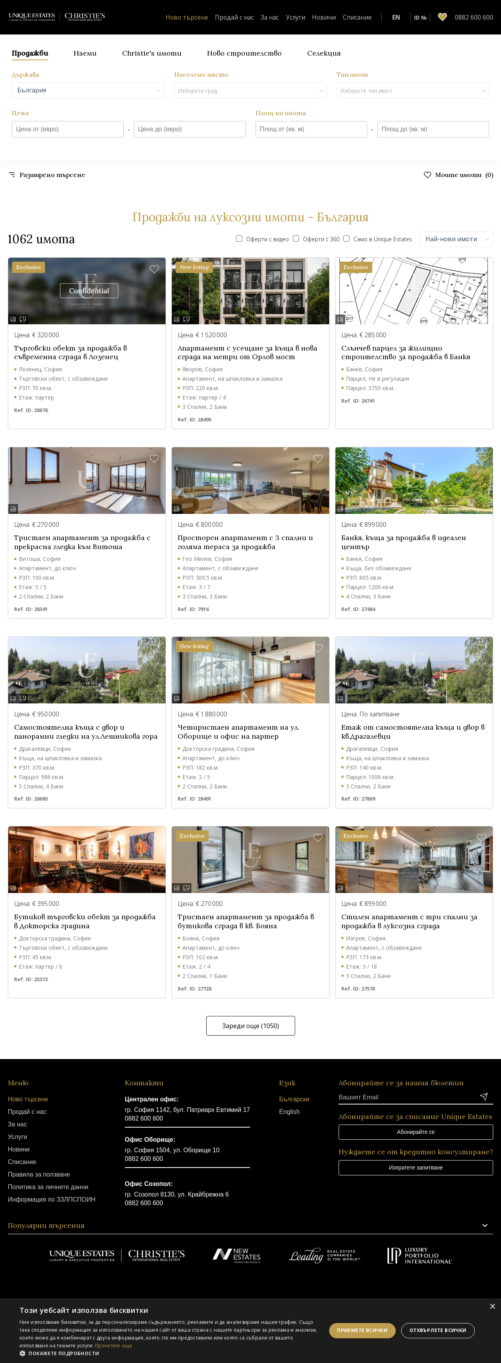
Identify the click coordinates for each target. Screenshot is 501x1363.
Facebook (211, 1286)
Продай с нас (250, 17)
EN (396, 17)
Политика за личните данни (48, 1187)
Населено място (201, 74)
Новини (331, 17)
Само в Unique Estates (377, 239)
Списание (360, 17)
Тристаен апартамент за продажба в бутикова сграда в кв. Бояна (246, 921)
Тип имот (352, 74)
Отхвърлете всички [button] (438, 1330)
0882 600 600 (144, 1118)
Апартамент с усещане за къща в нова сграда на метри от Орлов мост (247, 353)
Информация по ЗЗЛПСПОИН (52, 1199)
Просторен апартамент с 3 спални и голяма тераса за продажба (245, 542)
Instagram (263, 1286)
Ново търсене (208, 17)
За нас (282, 17)
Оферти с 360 (316, 239)
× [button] (492, 1307)
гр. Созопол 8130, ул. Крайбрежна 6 (177, 1194)
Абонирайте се (416, 1132)
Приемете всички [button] (362, 1330)
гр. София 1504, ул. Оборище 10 (172, 1150)
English (289, 1111)
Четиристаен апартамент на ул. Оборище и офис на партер (238, 732)
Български (294, 1099)
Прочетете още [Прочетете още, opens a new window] (113, 1345)
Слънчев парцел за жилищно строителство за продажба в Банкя (405, 353)
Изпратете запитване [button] (416, 1167)
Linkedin (290, 1286)
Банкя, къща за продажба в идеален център (403, 542)
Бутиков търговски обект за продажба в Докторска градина (85, 921)
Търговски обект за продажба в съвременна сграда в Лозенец (70, 353)
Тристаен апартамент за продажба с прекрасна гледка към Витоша (82, 542)
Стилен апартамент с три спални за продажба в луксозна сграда (409, 921)
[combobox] (88, 90)
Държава (25, 74)
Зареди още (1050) (250, 1025)
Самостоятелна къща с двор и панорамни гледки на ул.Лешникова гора (86, 732)
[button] (154, 269)
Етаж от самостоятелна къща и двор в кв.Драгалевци (413, 732)
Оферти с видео (262, 239)
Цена (20, 113)
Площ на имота (281, 113)
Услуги (306, 17)
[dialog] (250, 1330)
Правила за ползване (39, 1174)
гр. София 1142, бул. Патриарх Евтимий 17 (187, 1109)
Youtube (237, 1286)
